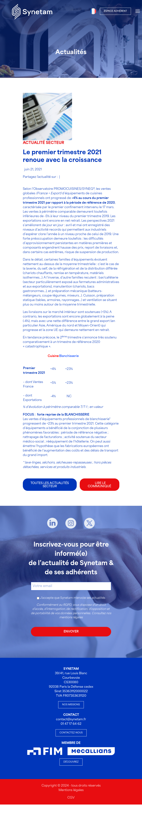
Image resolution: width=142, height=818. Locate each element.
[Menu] (137, 11)
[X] (89, 523)
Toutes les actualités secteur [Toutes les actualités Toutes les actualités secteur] (49, 485)
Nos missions (71, 704)
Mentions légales (71, 790)
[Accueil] (32, 11)
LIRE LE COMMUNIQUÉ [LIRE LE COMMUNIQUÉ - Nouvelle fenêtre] (99, 485)
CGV (71, 797)
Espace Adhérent (115, 11)
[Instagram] (70, 523)
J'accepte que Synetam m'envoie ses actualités (72, 598)
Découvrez (71, 762)
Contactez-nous (71, 733)
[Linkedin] (52, 523)
